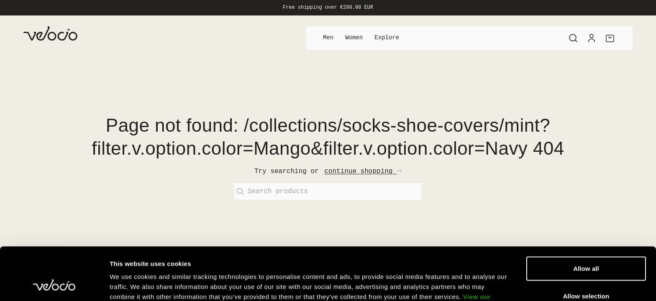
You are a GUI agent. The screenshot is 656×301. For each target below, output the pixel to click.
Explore (386, 38)
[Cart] (610, 38)
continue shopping (363, 171)
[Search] (573, 38)
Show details (439, 284)
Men (328, 38)
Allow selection (586, 246)
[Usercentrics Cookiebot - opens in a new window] (54, 284)
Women (354, 38)
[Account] (591, 38)
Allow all (586, 218)
